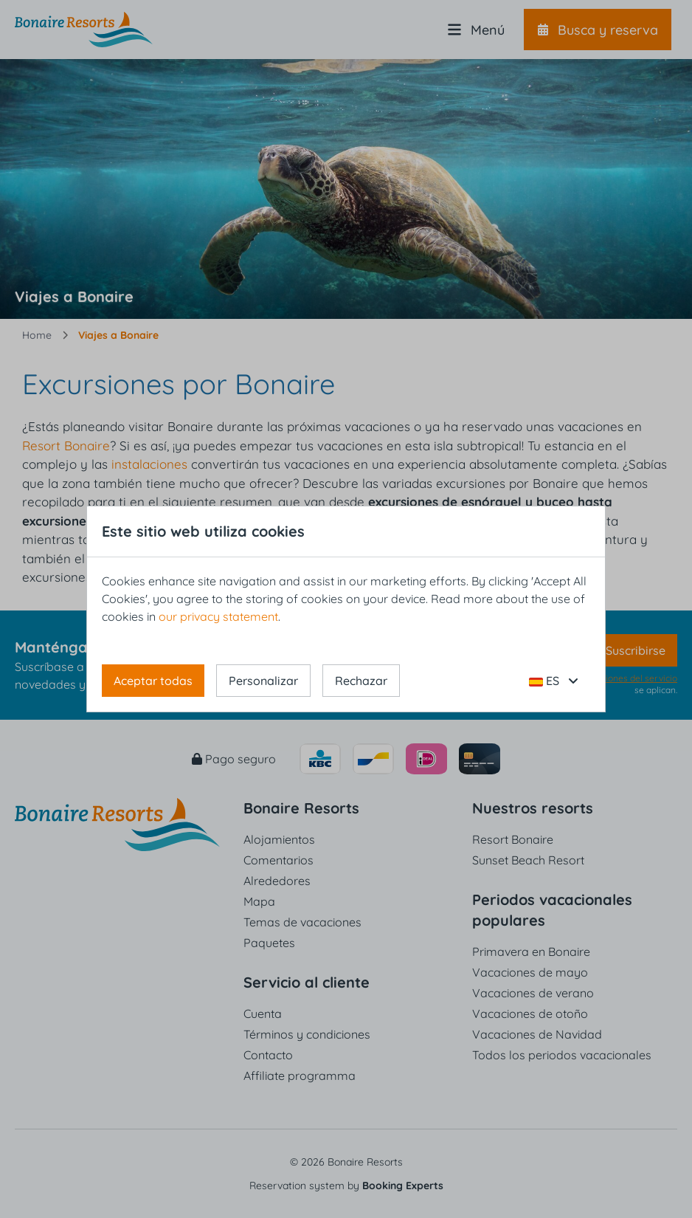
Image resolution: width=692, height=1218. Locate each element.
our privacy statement (218, 616)
